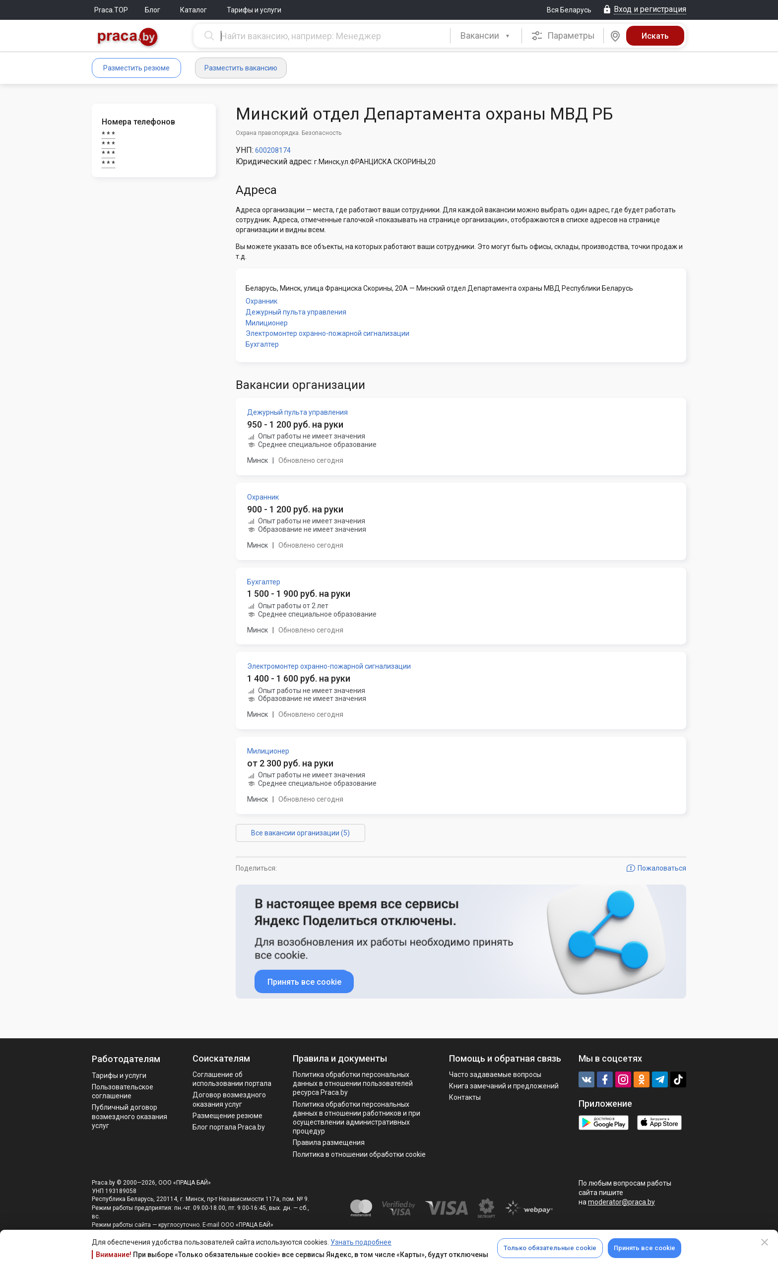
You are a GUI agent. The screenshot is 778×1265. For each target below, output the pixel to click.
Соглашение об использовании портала (232, 1079)
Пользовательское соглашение (122, 1091)
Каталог (193, 10)
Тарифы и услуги (254, 10)
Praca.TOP (111, 10)
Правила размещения (329, 1142)
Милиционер (267, 323)
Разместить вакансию (240, 68)
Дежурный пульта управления (296, 312)
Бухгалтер (262, 344)
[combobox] (486, 35)
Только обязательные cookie (550, 1248)
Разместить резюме (136, 68)
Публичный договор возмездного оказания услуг (129, 1116)
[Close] (765, 1242)
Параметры (563, 36)
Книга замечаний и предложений (504, 1086)
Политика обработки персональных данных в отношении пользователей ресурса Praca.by (353, 1083)
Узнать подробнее (360, 1242)
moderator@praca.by (621, 1202)
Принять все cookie (644, 1248)
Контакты (465, 1097)
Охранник (261, 301)
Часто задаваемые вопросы (495, 1074)
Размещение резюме (227, 1116)
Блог (152, 10)
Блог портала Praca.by (229, 1127)
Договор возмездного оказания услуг (229, 1099)
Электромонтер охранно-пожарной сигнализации (327, 333)
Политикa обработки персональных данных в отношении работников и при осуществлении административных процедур (356, 1118)
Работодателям (126, 1059)
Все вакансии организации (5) (300, 833)
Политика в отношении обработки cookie (359, 1154)
